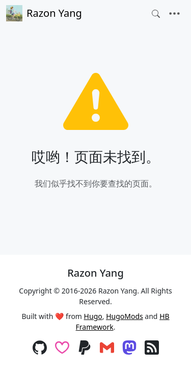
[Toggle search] (156, 13)
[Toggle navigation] (174, 13)
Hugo (93, 316)
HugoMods (124, 316)
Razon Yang (44, 13)
